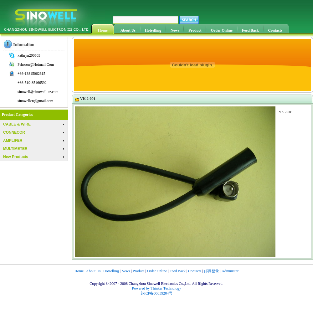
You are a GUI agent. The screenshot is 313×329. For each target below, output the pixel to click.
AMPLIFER (12, 140)
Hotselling (153, 30)
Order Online (221, 30)
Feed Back (250, 30)
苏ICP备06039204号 (157, 293)
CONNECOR (14, 132)
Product (194, 30)
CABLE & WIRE (17, 124)
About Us (128, 30)
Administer (230, 271)
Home (103, 30)
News (175, 30)
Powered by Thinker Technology (156, 288)
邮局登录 (211, 271)
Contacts (275, 30)
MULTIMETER (15, 149)
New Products (15, 157)
